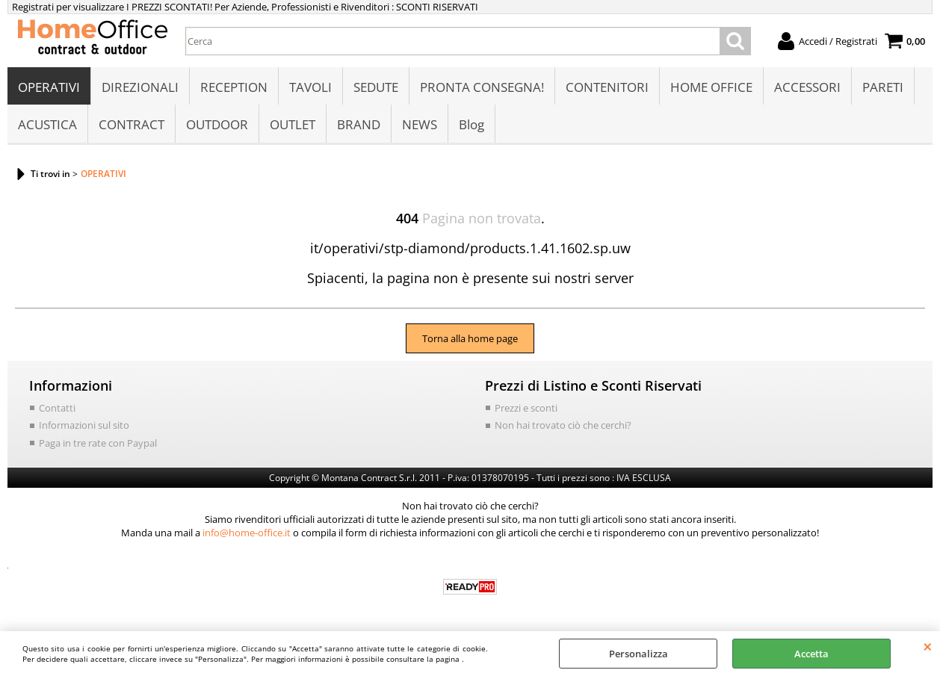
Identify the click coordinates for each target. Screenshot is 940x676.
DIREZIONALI (140, 87)
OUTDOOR (217, 124)
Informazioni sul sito (84, 425)
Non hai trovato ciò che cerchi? (563, 425)
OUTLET (292, 124)
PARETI (882, 87)
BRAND (358, 124)
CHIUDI (928, 646)
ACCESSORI (807, 87)
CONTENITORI (607, 87)
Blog (471, 124)
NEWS (419, 124)
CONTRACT (131, 124)
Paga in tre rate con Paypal (98, 443)
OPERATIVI (49, 87)
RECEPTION (234, 87)
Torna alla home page (470, 338)
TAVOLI (310, 87)
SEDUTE (375, 87)
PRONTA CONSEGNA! (482, 87)
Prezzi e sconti (526, 408)
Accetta (811, 653)
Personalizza (638, 653)
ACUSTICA (47, 124)
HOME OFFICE (711, 87)
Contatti (57, 408)
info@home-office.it (246, 532)
